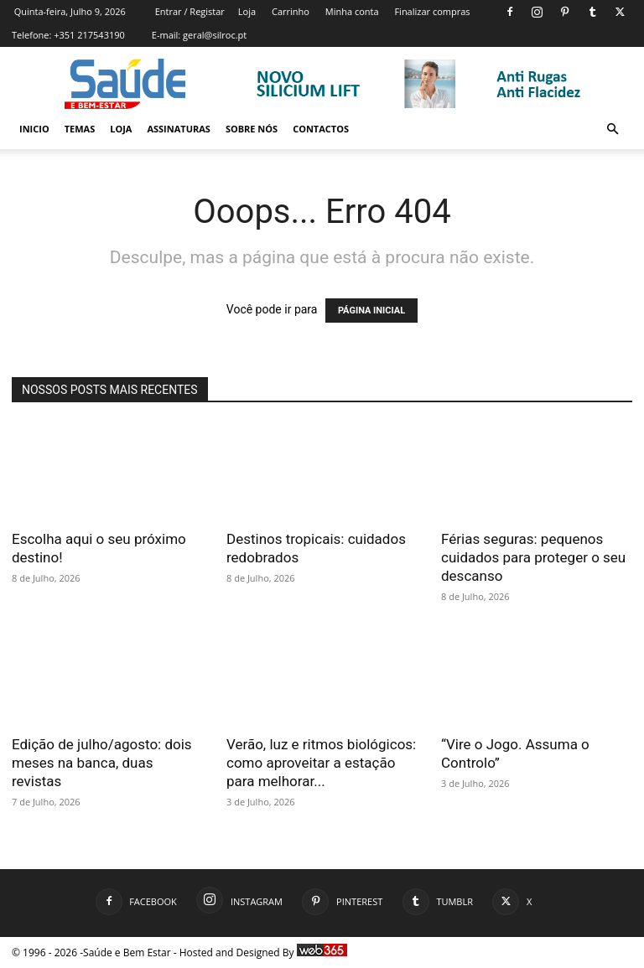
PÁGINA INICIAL (371, 310)
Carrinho (290, 11)
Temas (80, 128)
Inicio (34, 128)
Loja (247, 11)
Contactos (321, 128)
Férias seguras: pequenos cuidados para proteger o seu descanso (533, 557)
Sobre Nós (252, 128)
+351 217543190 (89, 34)
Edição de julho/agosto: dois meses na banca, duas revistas (102, 762)
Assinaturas (178, 128)
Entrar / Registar (190, 11)
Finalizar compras (432, 11)
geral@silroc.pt (215, 34)
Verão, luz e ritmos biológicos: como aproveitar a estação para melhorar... (321, 762)
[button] (612, 129)
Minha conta (352, 11)
